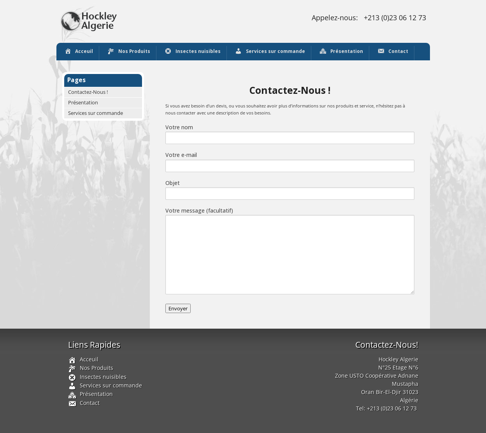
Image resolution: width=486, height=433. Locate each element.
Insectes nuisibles (192, 52)
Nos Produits (128, 52)
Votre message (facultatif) (289, 250)
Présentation (341, 52)
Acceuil (78, 52)
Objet (289, 189)
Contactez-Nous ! (88, 92)
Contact (392, 52)
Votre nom (289, 133)
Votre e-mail (289, 161)
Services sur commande (270, 52)
